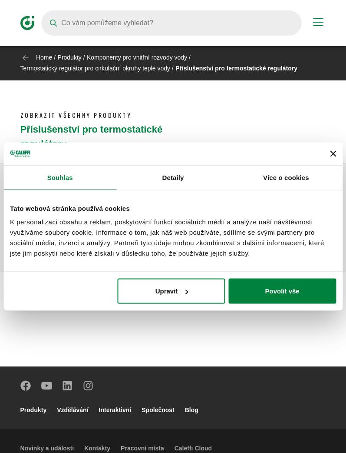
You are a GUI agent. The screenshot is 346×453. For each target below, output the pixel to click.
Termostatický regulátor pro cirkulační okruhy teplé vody (95, 68)
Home (44, 57)
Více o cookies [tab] (286, 177)
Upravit (171, 291)
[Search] (171, 23)
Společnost (158, 409)
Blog (191, 409)
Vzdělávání (72, 409)
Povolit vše (282, 291)
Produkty (70, 57)
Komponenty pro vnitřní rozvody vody (137, 57)
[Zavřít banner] (333, 154)
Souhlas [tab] (60, 177)
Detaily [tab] (173, 177)
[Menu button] (318, 23)
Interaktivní (115, 409)
